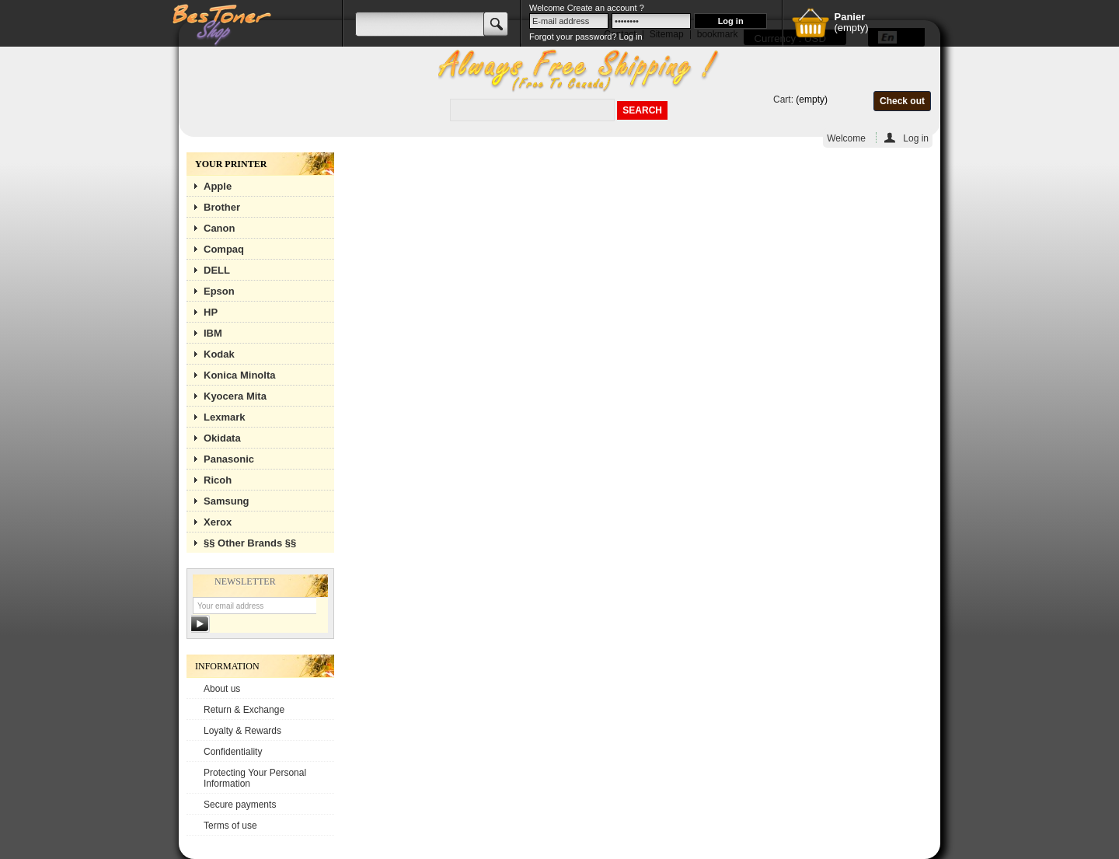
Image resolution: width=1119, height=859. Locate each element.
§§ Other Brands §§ (250, 543)
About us (222, 688)
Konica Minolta (239, 375)
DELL (217, 270)
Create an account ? (605, 7)
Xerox (218, 522)
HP (211, 312)
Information (227, 666)
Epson (219, 291)
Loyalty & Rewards (242, 730)
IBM (213, 333)
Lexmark (224, 417)
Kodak (219, 354)
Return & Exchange (244, 709)
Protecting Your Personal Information (255, 778)
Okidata (222, 438)
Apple (218, 186)
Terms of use (230, 825)
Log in (916, 138)
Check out (902, 101)
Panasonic (229, 459)
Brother (222, 207)
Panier (849, 17)
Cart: (783, 99)
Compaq (224, 249)
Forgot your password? (573, 36)
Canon (219, 228)
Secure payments (240, 804)
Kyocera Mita (235, 396)
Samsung (226, 501)
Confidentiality (233, 751)
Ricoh (218, 480)
